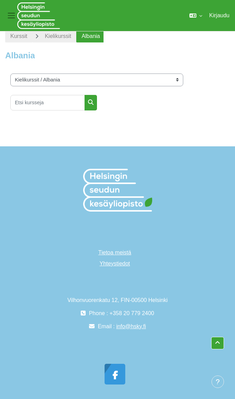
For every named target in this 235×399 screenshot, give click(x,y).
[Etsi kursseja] (47, 102)
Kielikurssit (58, 36)
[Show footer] (218, 382)
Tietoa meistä (114, 252)
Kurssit (18, 36)
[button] (195, 15)
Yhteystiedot (114, 263)
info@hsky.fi (131, 326)
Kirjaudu (219, 15)
